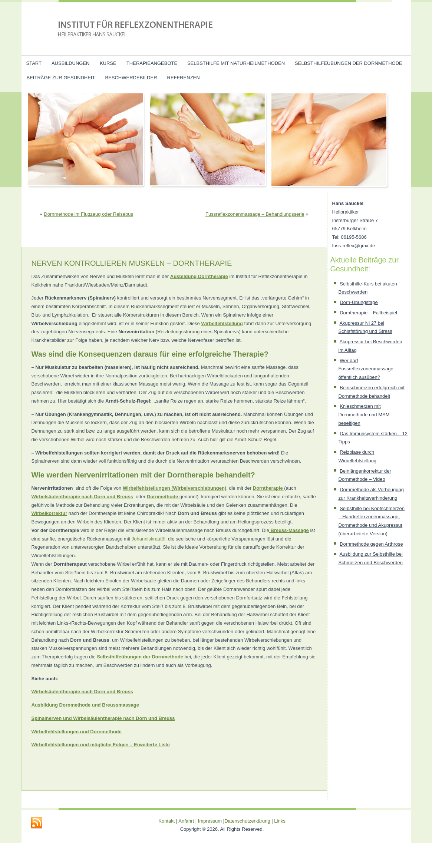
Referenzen (183, 77)
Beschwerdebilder (131, 77)
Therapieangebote (151, 63)
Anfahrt (186, 821)
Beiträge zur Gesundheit (61, 77)
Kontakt (166, 821)
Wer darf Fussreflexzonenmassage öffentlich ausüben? (366, 369)
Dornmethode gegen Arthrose (371, 544)
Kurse (108, 63)
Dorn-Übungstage (359, 302)
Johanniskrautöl (148, 539)
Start (34, 63)
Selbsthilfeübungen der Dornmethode (348, 63)
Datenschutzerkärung (247, 821)
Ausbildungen (71, 63)
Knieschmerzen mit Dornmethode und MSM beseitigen (364, 414)
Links (279, 821)
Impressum (210, 821)
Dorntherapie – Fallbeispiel (368, 312)
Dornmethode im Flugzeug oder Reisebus (88, 214)
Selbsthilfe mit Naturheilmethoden (236, 63)
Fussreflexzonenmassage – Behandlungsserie (254, 214)
